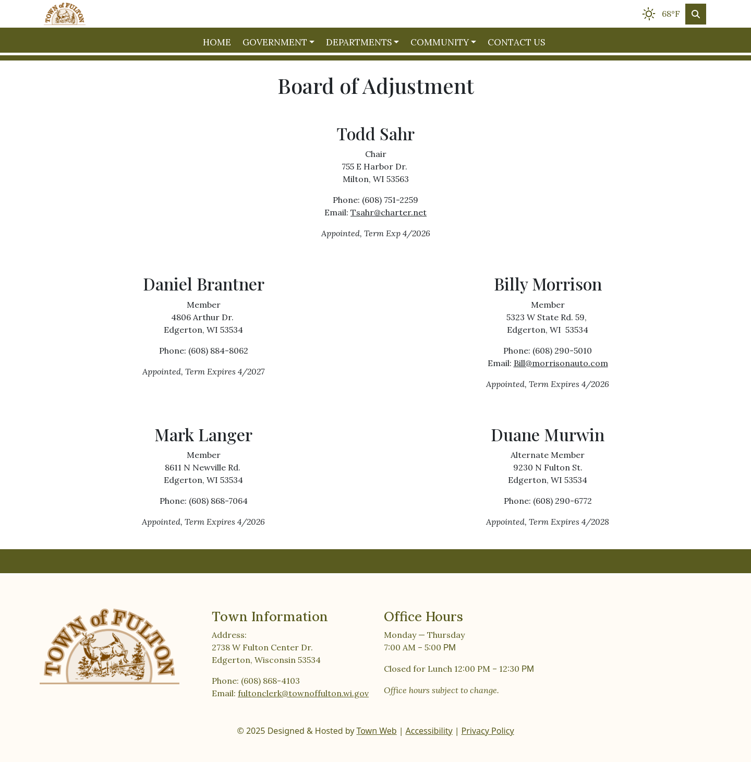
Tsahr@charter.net (388, 212)
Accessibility (429, 730)
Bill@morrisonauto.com (561, 363)
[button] (280, 43)
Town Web (376, 730)
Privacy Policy (488, 730)
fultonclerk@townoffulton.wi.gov (303, 693)
